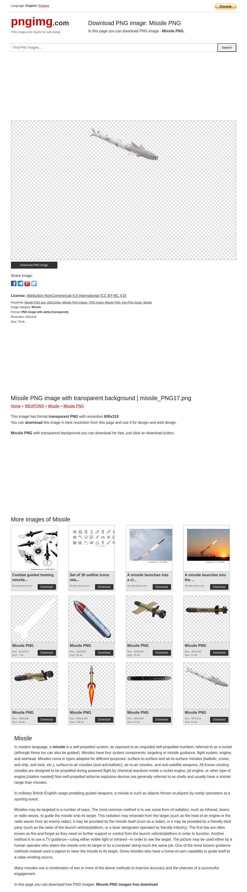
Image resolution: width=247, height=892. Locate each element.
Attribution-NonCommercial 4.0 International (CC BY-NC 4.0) (76, 296)
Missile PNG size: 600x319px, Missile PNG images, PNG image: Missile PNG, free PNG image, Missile (88, 302)
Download (46, 587)
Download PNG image (34, 265)
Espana (44, 5)
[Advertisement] (123, 88)
